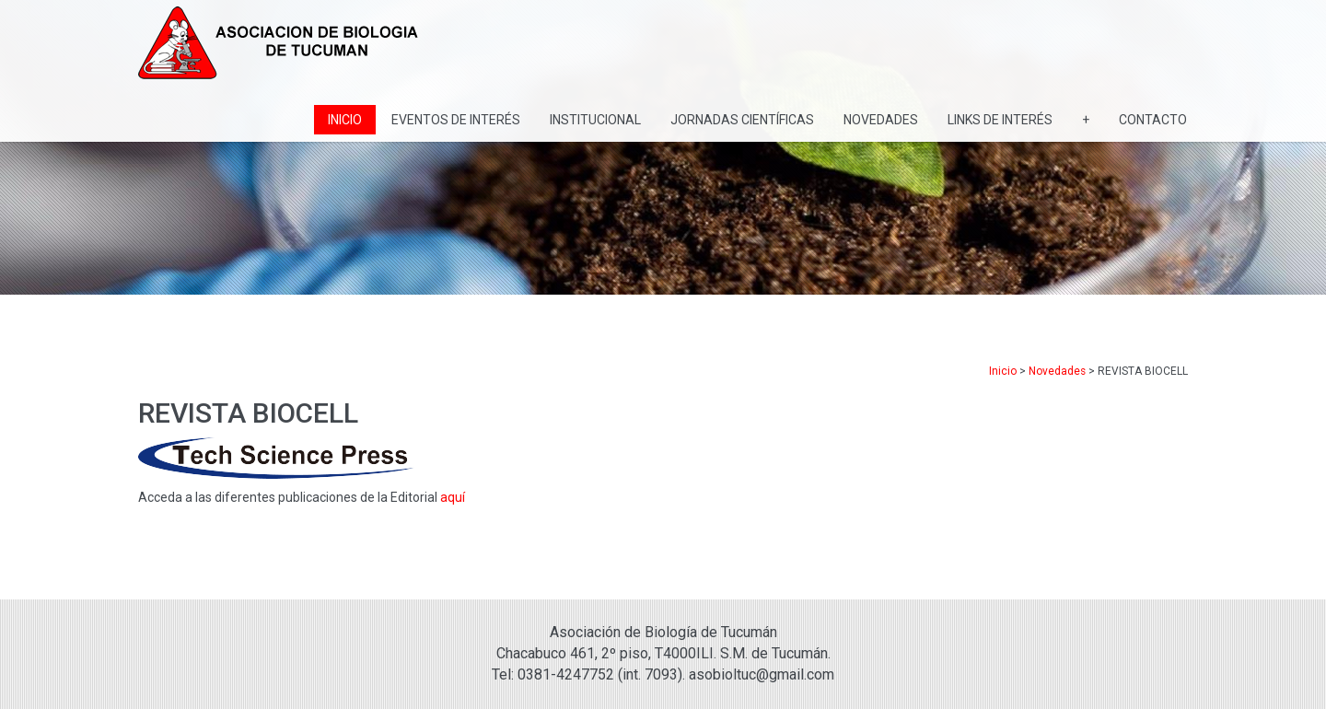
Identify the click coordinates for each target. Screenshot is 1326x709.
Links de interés (1000, 119)
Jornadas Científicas (742, 119)
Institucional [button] (595, 119)
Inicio (345, 119)
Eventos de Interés (455, 119)
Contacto (1153, 119)
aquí (452, 497)
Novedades (880, 119)
